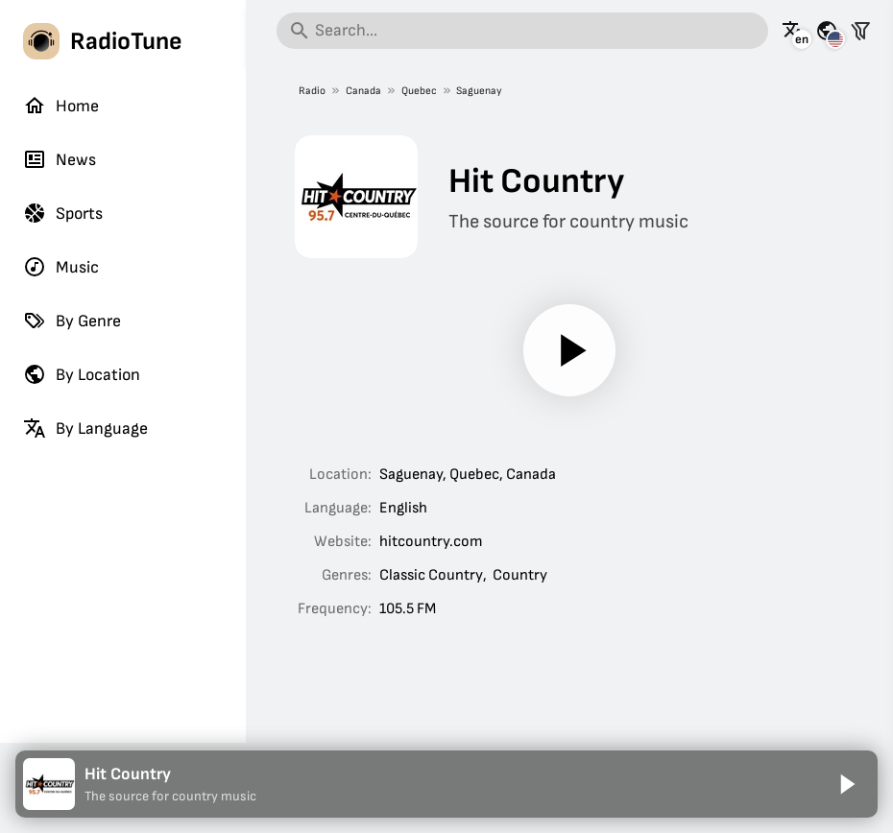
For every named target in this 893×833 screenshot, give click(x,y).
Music (61, 266)
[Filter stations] (860, 31)
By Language (85, 428)
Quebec (418, 90)
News (59, 159)
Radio (312, 90)
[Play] (569, 350)
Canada (362, 90)
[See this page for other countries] (827, 31)
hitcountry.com (431, 542)
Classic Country (431, 575)
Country (520, 575)
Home (61, 105)
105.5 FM (407, 609)
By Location (81, 374)
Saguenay (479, 90)
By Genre (72, 320)
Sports (63, 213)
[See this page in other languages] (793, 31)
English (403, 508)
